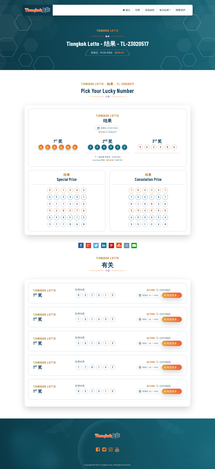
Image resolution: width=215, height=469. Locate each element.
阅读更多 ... (171, 295)
